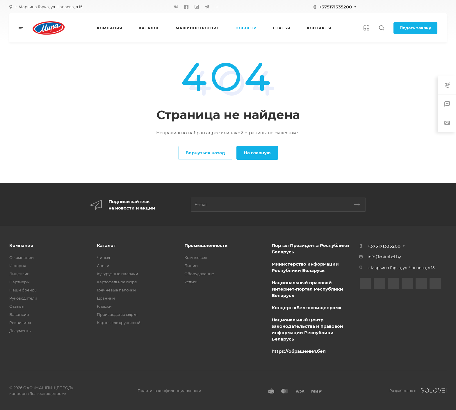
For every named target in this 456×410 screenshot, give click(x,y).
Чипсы (103, 257)
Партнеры (19, 282)
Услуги (190, 282)
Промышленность (205, 245)
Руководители (23, 298)
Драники (106, 298)
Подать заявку (415, 28)
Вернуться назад (205, 152)
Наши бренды (23, 290)
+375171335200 (335, 7)
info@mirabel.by (384, 256)
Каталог (106, 245)
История (17, 265)
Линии (191, 265)
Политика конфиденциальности (169, 390)
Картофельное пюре (117, 282)
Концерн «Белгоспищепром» (306, 307)
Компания (21, 245)
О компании (21, 257)
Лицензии (19, 273)
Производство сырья (117, 314)
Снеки (103, 265)
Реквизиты (20, 322)
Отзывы (16, 306)
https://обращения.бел (299, 351)
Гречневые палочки (116, 290)
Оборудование (199, 273)
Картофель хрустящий (118, 322)
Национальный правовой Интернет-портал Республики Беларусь (307, 289)
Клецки (104, 306)
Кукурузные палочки (117, 273)
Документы (20, 330)
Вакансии (19, 314)
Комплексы (195, 257)
